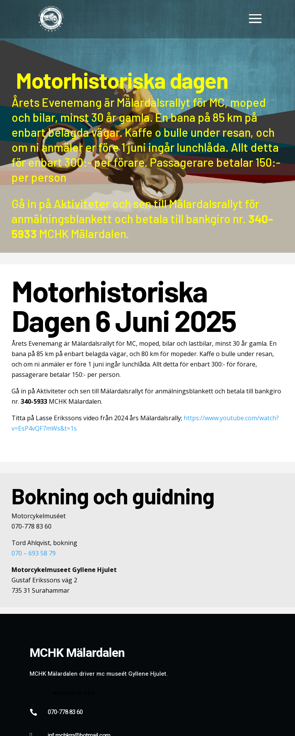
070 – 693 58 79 (34, 553)
